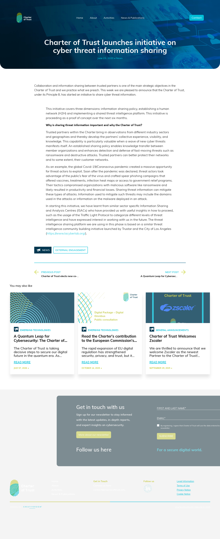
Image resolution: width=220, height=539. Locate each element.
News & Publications (132, 18)
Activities (109, 18)
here (108, 485)
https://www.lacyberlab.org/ (66, 233)
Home (79, 18)
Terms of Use (183, 485)
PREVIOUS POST (51, 272)
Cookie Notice (183, 494)
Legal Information (185, 481)
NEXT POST (172, 272)
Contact (197, 17)
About (93, 18)
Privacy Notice (184, 490)
